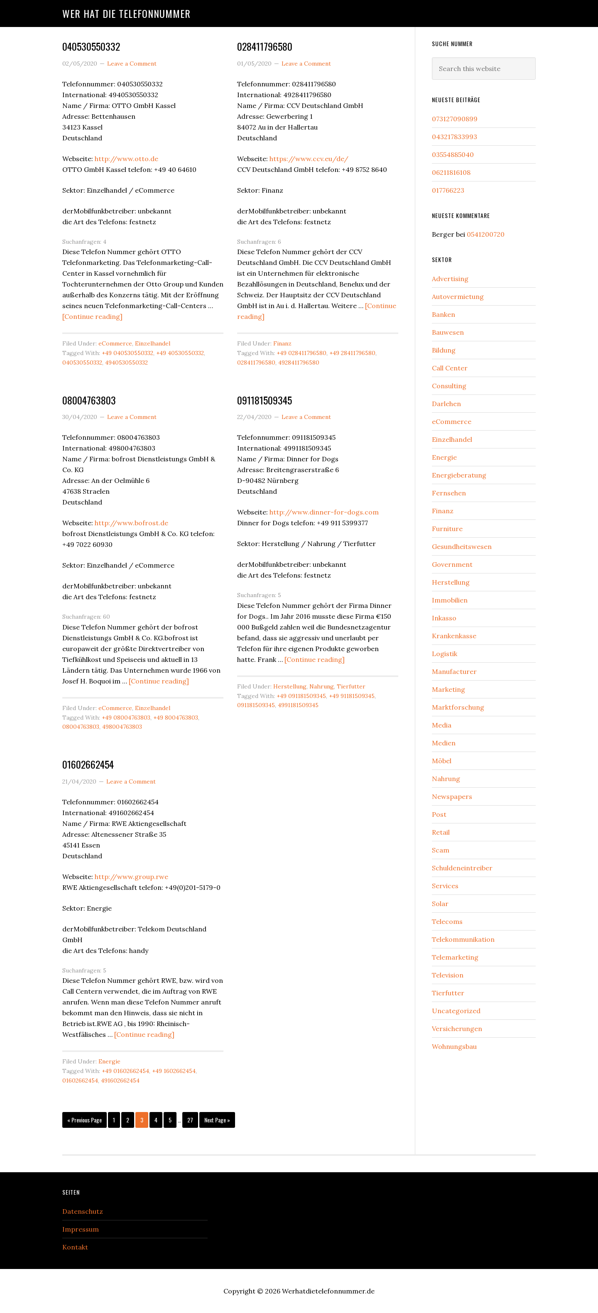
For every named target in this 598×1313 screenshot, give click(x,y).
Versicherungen (457, 1028)
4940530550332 (126, 362)
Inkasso (444, 618)
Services (445, 886)
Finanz (282, 343)
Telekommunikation (463, 939)
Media (441, 725)
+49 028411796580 (301, 353)
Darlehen (446, 403)
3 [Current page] (144, 1121)
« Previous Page (84, 1121)
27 (192, 1121)
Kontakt (75, 1247)
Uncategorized (456, 1011)
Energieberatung (459, 475)
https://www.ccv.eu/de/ (309, 158)
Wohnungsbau (454, 1046)
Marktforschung (458, 707)
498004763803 (122, 726)
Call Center (450, 368)
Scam (440, 850)
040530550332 (91, 46)
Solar (440, 903)
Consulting (449, 386)
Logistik (444, 653)
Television (447, 975)
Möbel (441, 761)
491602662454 (120, 1080)
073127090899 (455, 119)
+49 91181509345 (352, 696)
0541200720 (486, 234)
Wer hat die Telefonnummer (126, 13)
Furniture (447, 528)
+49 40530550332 (180, 353)
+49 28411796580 (352, 353)
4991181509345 (298, 705)
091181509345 (264, 399)
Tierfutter (351, 686)
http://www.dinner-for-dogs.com (324, 512)
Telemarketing (455, 957)
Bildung (444, 350)
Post (439, 814)
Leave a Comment (132, 63)
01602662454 (88, 764)
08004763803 (89, 399)
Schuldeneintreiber (462, 868)
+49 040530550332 (127, 353)
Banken (443, 314)
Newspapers (452, 796)
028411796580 (264, 46)
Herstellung (289, 686)
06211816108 (451, 172)
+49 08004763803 (126, 717)
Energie (109, 1061)
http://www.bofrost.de (131, 523)
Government (452, 564)
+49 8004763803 (175, 717)
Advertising (450, 278)
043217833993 (454, 136)
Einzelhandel (152, 343)
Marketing (448, 689)
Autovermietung (458, 296)
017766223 (448, 190)
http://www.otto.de (126, 158)
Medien (444, 743)
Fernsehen (449, 493)
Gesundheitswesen (462, 546)
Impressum (80, 1229)
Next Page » (217, 1121)
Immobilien (450, 600)
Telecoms (447, 921)
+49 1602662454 (174, 1071)
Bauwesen (448, 332)
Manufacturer (454, 671)
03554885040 (453, 154)
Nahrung (321, 686)
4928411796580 (298, 362)
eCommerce (115, 343)
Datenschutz (82, 1211)
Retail (441, 832)
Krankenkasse (454, 636)
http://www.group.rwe (131, 876)
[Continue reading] (92, 316)
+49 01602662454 (125, 1071)
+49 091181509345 (301, 696)
